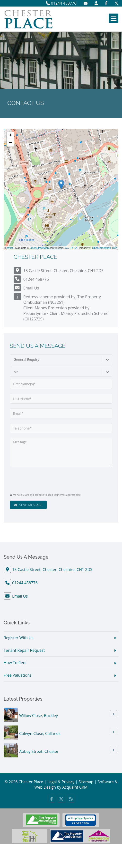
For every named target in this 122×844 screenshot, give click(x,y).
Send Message (28, 505)
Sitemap (85, 782)
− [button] (10, 143)
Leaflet (9, 247)
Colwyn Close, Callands (40, 733)
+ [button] (10, 135)
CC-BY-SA (71, 247)
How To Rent (15, 662)
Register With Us (18, 637)
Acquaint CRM (74, 787)
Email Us (31, 288)
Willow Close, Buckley (38, 715)
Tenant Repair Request (24, 650)
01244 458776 (61, 3)
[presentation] (39, 479)
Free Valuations (18, 675)
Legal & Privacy (61, 782)
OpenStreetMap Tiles (104, 247)
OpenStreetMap (39, 247)
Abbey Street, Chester (39, 751)
